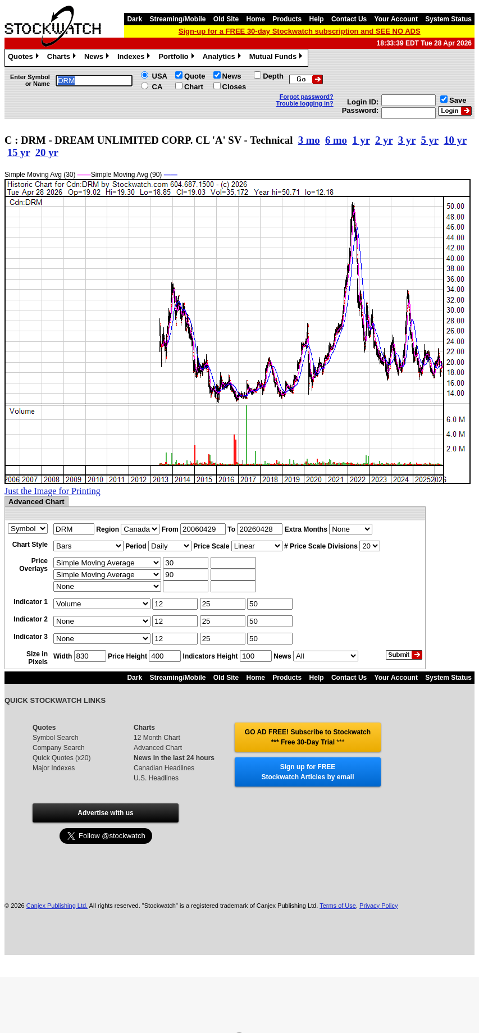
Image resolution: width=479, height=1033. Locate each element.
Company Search (59, 748)
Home (256, 19)
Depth (273, 76)
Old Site (226, 19)
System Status (448, 19)
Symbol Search (55, 738)
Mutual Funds (277, 58)
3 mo (309, 140)
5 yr (429, 140)
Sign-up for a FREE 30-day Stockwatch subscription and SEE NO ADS (300, 31)
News (98, 58)
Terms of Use (338, 905)
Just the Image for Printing (52, 491)
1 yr (360, 140)
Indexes (135, 58)
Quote (195, 76)
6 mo (336, 140)
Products (287, 19)
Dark (134, 19)
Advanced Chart (158, 748)
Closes (234, 87)
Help (316, 19)
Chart (193, 87)
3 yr (407, 140)
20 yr (46, 152)
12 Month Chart (157, 738)
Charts (63, 58)
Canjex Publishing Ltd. (57, 905)
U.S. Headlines (156, 778)
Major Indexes (54, 768)
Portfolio (177, 58)
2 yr (384, 140)
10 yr (455, 140)
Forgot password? (307, 96)
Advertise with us (105, 813)
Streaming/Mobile (177, 19)
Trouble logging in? (305, 103)
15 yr (18, 152)
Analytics (223, 58)
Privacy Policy (378, 905)
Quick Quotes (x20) (61, 758)
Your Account (396, 19)
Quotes (25, 58)
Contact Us (349, 19)
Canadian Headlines (164, 768)
